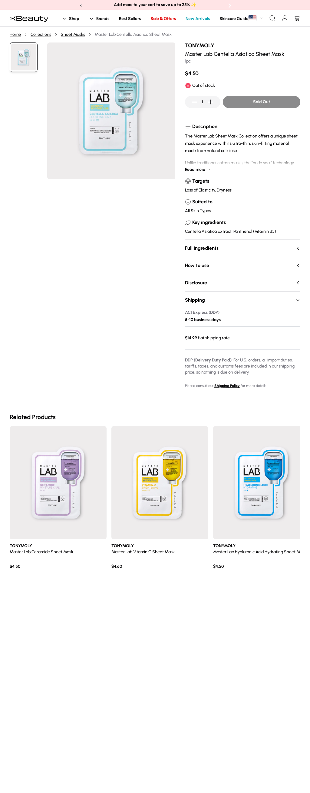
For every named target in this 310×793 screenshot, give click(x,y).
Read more (198, 169)
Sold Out (261, 101)
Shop (70, 18)
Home (15, 34)
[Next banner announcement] (229, 5)
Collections (41, 34)
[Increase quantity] (211, 102)
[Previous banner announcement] (81, 5)
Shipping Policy (227, 386)
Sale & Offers (163, 18)
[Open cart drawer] (295, 18)
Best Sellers (130, 18)
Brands (99, 18)
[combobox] (256, 18)
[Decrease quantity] (195, 102)
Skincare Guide (234, 18)
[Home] (29, 18)
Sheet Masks (73, 34)
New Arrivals (198, 18)
